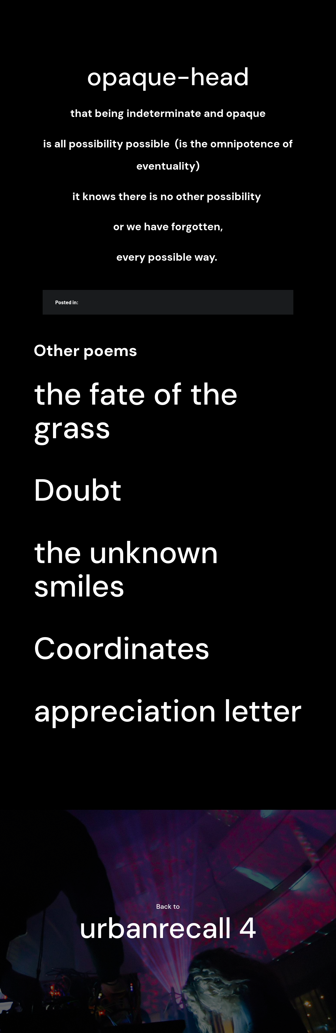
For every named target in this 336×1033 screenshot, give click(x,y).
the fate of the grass (136, 411)
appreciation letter (168, 711)
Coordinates (122, 648)
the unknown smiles (126, 569)
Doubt (78, 490)
